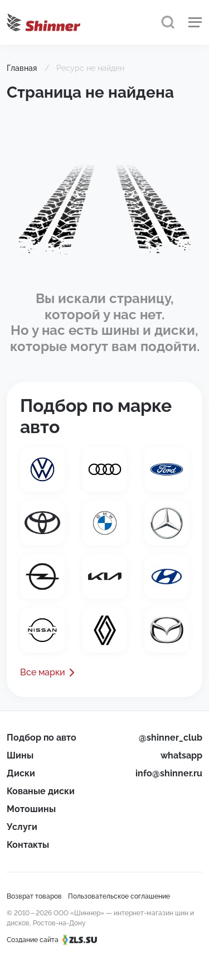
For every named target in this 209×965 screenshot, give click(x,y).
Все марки (42, 672)
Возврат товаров (34, 896)
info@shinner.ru (168, 773)
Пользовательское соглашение (119, 896)
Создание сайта (55, 940)
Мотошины (31, 809)
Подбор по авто (41, 737)
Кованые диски (41, 791)
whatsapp (181, 755)
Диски (21, 773)
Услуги (22, 827)
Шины (20, 755)
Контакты (28, 844)
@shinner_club (170, 737)
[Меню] (195, 22)
